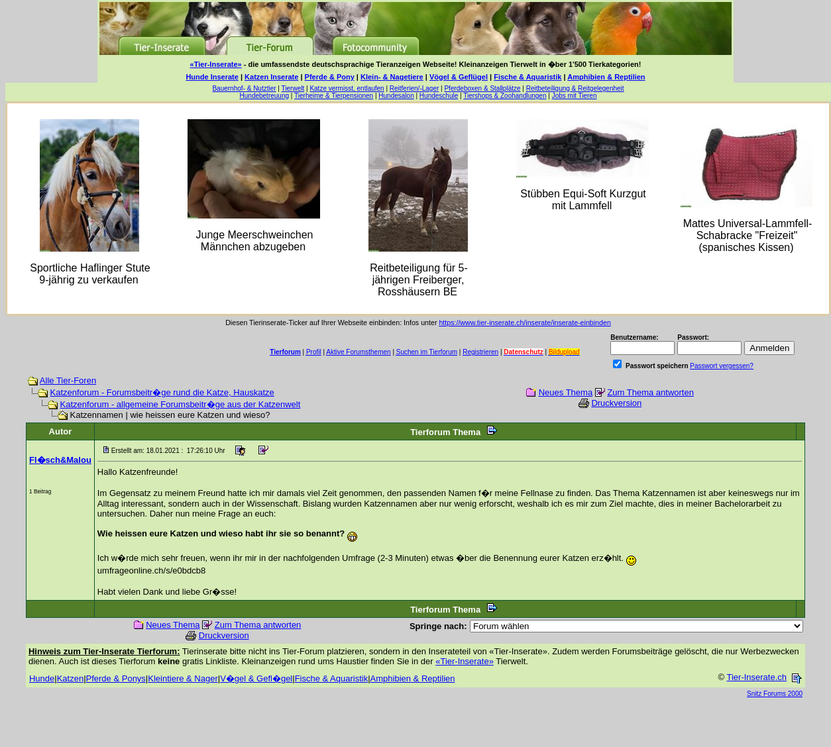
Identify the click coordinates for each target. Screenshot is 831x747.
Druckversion (616, 403)
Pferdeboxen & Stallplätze (482, 88)
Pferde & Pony (330, 77)
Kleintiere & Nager (183, 678)
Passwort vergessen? (721, 366)
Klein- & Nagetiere (391, 77)
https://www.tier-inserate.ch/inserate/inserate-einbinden (524, 322)
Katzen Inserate (271, 77)
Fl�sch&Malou (60, 460)
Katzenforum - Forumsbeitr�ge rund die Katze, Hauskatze (162, 392)
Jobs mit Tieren (574, 95)
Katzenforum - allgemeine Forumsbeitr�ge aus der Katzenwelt (180, 404)
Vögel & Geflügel (458, 77)
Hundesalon (396, 95)
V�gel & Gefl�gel (256, 678)
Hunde (41, 678)
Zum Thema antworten (650, 392)
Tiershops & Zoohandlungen (504, 95)
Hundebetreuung (265, 95)
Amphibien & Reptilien (606, 77)
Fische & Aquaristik (527, 77)
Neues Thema (565, 392)
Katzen (70, 678)
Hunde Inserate (212, 77)
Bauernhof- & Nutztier (244, 88)
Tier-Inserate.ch (756, 677)
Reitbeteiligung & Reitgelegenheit (575, 88)
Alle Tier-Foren (68, 380)
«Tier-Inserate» (216, 64)
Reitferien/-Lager (414, 88)
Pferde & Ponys (116, 678)
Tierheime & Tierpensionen (333, 95)
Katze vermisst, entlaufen (346, 88)
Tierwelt (293, 88)
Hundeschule (438, 95)
